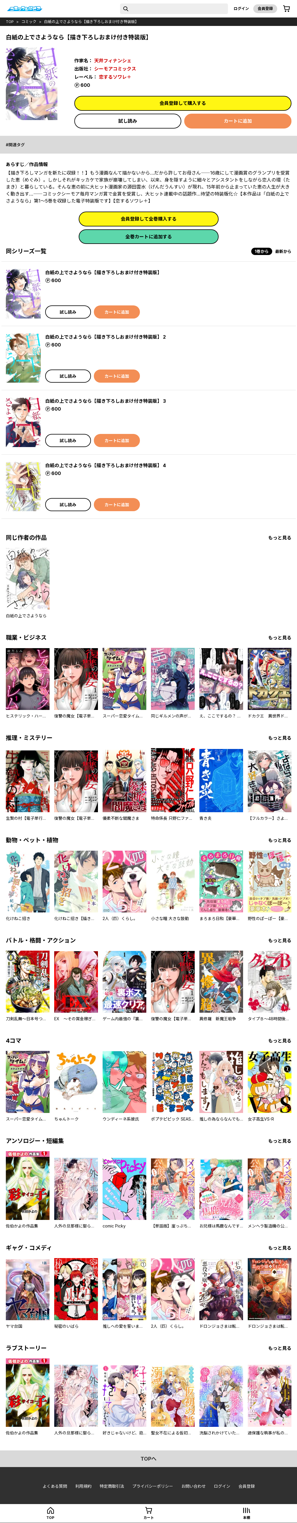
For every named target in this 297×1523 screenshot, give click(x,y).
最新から (283, 251)
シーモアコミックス (115, 69)
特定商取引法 (112, 1486)
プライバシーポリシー (152, 1486)
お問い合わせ (193, 1486)
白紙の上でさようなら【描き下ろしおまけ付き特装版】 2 (105, 337)
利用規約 (83, 1486)
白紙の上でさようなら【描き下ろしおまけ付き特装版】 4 (105, 465)
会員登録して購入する (182, 103)
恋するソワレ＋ (115, 77)
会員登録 (265, 8)
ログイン (241, 8)
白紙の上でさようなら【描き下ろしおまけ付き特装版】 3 (105, 401)
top (10, 21)
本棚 (246, 1517)
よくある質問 (55, 1486)
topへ (148, 1459)
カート (148, 1517)
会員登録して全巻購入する (149, 219)
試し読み (127, 121)
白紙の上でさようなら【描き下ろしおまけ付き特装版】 (91, 21)
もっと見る (279, 538)
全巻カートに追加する (148, 237)
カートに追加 (238, 121)
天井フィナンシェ (112, 61)
